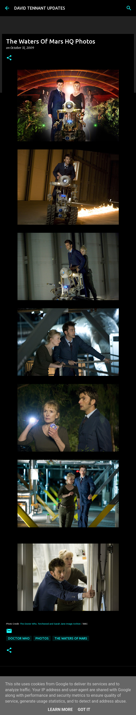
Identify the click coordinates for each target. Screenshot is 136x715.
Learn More (60, 709)
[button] (9, 58)
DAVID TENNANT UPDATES (39, 8)
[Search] (129, 8)
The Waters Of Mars (70, 638)
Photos (42, 638)
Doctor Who (19, 638)
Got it (84, 709)
